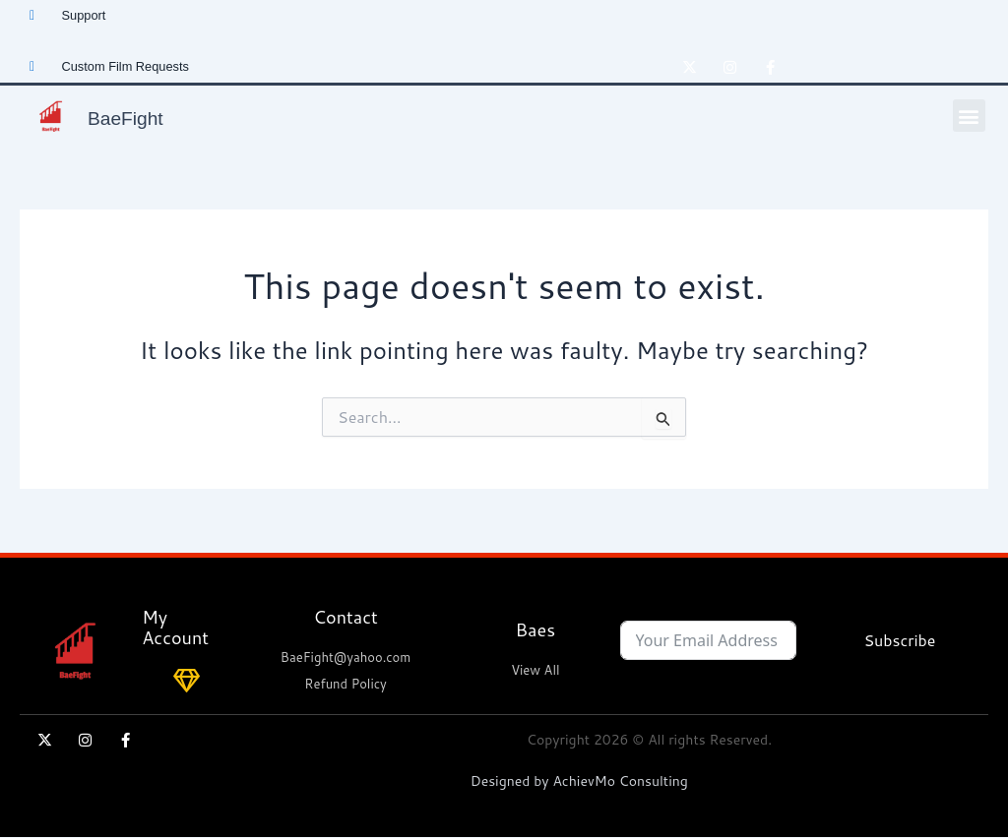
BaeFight (137, 116)
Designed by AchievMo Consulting (579, 781)
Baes (536, 629)
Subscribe (899, 639)
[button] (969, 115)
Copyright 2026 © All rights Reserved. (649, 739)
